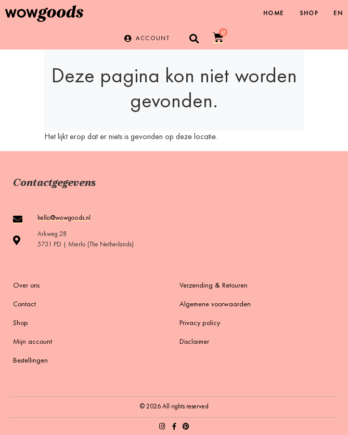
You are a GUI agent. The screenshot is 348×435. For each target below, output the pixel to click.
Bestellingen (30, 361)
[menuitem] (338, 13)
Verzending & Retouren (213, 286)
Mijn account (32, 342)
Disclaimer (194, 342)
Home (273, 13)
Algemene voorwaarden (215, 304)
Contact (24, 304)
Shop (309, 13)
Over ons (26, 286)
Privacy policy (199, 323)
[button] (193, 38)
